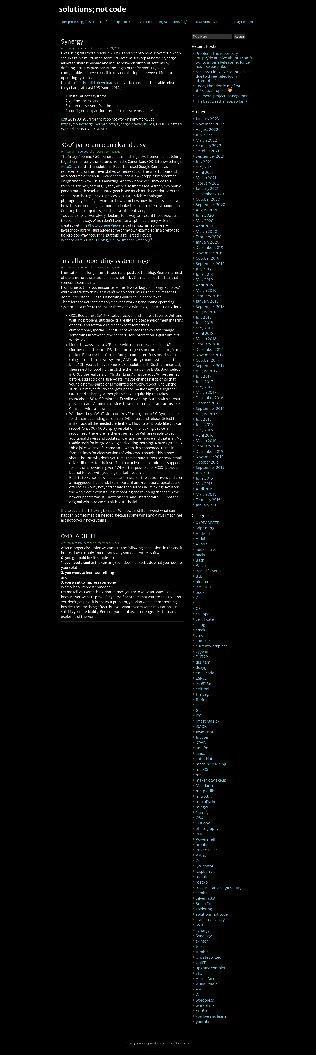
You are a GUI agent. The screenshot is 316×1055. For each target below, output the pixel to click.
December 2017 (209, 349)
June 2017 (204, 381)
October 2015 (207, 462)
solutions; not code (92, 9)
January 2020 (208, 242)
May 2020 (205, 220)
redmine (203, 876)
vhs (199, 973)
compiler (203, 640)
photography (207, 828)
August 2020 (207, 210)
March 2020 (206, 231)
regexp (202, 882)
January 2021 (207, 188)
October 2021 (207, 151)
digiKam (203, 662)
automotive (206, 549)
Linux (200, 753)
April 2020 (205, 226)
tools (200, 946)
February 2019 (208, 295)
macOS (202, 769)
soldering (204, 909)
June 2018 (204, 322)
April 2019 (205, 285)
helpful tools (122, 22)
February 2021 (208, 183)
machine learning (211, 764)
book (200, 592)
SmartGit (204, 903)
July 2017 (204, 376)
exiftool (202, 689)
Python (202, 855)
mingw (202, 807)
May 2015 (204, 483)
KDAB (201, 742)
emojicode (205, 673)
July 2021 (204, 161)
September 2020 (211, 204)
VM (199, 989)
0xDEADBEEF (79, 536)
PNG (199, 833)
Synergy (72, 41)
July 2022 (204, 134)
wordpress (205, 1000)
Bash (200, 560)
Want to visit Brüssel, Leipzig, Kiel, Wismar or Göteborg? (106, 240)
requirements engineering (219, 887)
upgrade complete (212, 968)
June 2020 (205, 215)
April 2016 (205, 435)
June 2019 (204, 274)
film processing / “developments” (85, 22)
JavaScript (205, 732)
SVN (199, 925)
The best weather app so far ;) (221, 101)
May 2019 (204, 279)
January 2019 (207, 301)
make (201, 774)
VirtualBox (205, 978)
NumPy (202, 812)
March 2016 (206, 440)
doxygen (203, 667)
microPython (207, 801)
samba (202, 893)
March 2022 (206, 140)
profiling (203, 844)
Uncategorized (208, 957)
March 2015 (206, 494)
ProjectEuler (206, 850)
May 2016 (204, 430)
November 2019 (210, 253)
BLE (199, 576)
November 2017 (209, 354)
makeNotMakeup (211, 780)
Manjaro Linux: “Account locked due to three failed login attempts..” (223, 76)
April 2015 (204, 489)
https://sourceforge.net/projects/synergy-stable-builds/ (108, 124)
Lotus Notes (206, 758)
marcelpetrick (83, 48)
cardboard (113, 176)
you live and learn (211, 1016)
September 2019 (210, 263)
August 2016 (207, 414)
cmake (201, 630)
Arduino (203, 538)
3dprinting (205, 528)
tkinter (202, 941)
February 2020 (208, 236)
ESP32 (201, 678)
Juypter (202, 737)
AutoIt (201, 544)
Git (198, 710)
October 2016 (208, 403)
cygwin (202, 651)
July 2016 (204, 419)
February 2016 (208, 446)
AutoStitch (70, 166)
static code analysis (212, 919)
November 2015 (209, 456)
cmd (199, 635)
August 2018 (207, 312)
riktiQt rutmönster (206, 22)
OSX (199, 817)
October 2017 (207, 360)
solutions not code (212, 914)
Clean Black (174, 1043)
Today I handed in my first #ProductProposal (218, 88)
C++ (199, 608)
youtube (203, 1021)
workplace (205, 1005)
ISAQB (201, 726)
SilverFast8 (205, 898)
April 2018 (205, 333)
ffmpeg (202, 694)
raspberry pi (206, 871)
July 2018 (204, 317)
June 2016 (204, 424)
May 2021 (204, 167)
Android (203, 533)
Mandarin (204, 785)
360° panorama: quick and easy (103, 145)
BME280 (203, 587)
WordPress (156, 1043)
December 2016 (209, 397)
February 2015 (208, 499)
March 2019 (206, 290)
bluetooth (204, 581)
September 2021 (210, 156)
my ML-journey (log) (173, 22)
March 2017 (206, 392)
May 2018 (204, 328)
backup (202, 554)
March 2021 (206, 177)
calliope (202, 613)
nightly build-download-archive (100, 82)
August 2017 (207, 371)
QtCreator (205, 866)
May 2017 (204, 387)
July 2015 (203, 473)
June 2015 (204, 478)
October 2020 (208, 199)
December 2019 (209, 247)
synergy (203, 930)
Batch (201, 565)
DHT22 (202, 656)
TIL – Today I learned (239, 22)
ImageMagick (208, 721)
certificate (205, 619)
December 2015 (209, 451)
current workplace (211, 646)
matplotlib (205, 791)
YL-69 (201, 1011)
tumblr (202, 952)
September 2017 (210, 365)
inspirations (145, 22)
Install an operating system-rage (105, 261)
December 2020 (210, 194)
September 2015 (210, 467)
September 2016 (210, 408)
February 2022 (208, 145)
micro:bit (204, 796)
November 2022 (210, 124)
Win (199, 994)
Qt (198, 860)
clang (200, 624)
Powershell (205, 839)
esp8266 (203, 683)
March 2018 (206, 338)
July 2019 (204, 269)
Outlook (203, 823)
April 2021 (205, 172)
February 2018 (208, 344)
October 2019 (208, 258)
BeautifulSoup (208, 571)
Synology (204, 935)
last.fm (202, 748)
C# (198, 603)
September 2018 (210, 306)
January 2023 (207, 118)
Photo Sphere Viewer (105, 225)
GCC (199, 705)
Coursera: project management (223, 95)
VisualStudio (207, 984)
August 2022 (207, 129)
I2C (199, 715)
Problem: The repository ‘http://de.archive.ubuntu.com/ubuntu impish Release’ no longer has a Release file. (224, 60)
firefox (201, 699)
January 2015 (207, 505)
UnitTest (203, 962)
